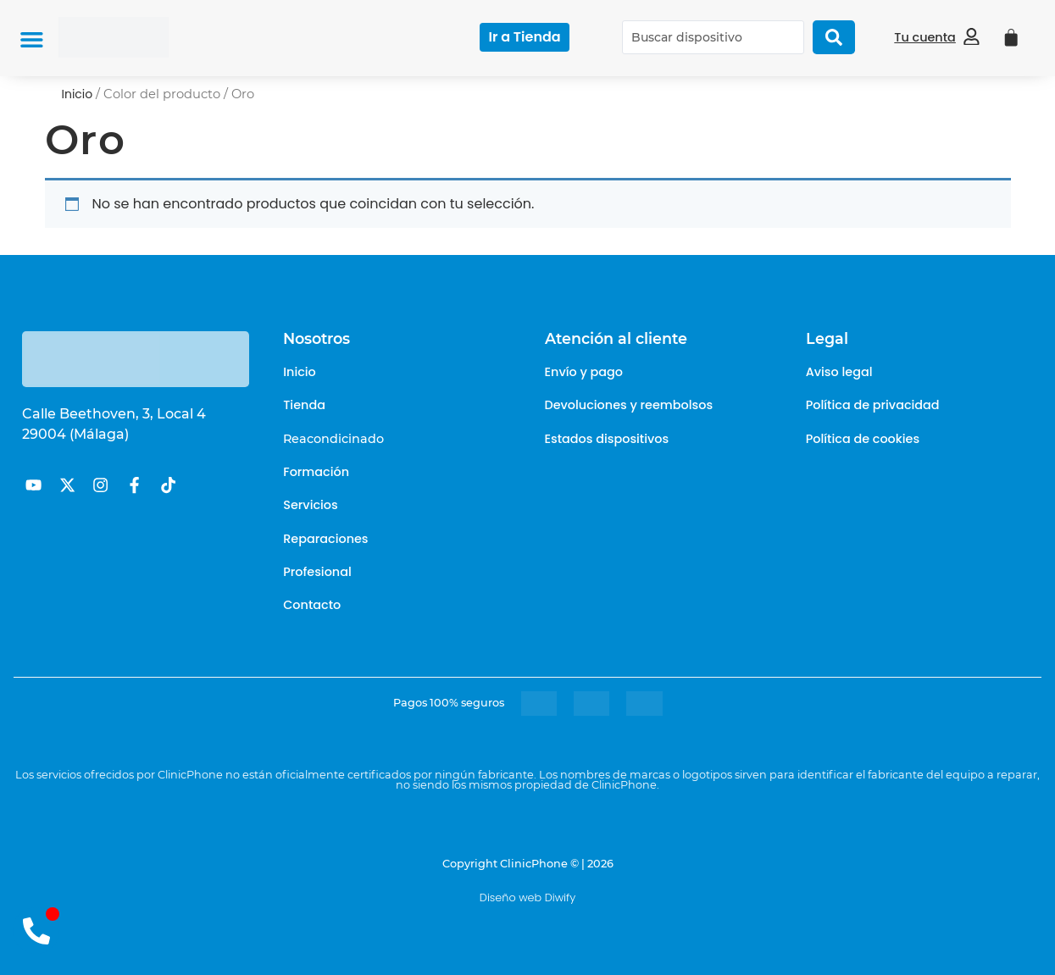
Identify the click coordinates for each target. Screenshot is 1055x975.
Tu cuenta (925, 37)
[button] (32, 39)
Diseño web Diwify (527, 897)
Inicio (77, 94)
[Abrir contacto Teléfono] (36, 930)
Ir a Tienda (524, 37)
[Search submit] (834, 37)
